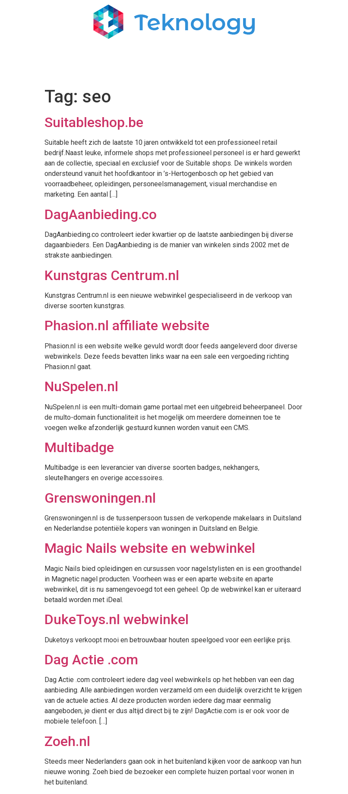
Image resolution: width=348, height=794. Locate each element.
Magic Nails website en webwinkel (149, 548)
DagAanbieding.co (100, 214)
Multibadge (79, 447)
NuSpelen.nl (81, 386)
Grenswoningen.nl (100, 498)
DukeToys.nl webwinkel (116, 619)
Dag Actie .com (91, 659)
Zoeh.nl (67, 741)
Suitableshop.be (93, 122)
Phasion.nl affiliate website (126, 325)
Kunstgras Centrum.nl (111, 275)
